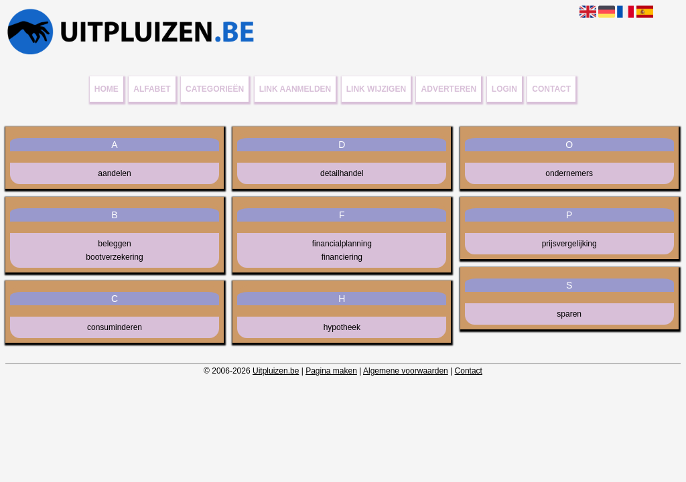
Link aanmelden (295, 89)
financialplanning (342, 243)
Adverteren (449, 89)
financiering (342, 257)
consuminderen (114, 327)
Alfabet (151, 89)
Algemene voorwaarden (405, 371)
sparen (569, 314)
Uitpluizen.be (276, 371)
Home (106, 89)
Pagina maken (331, 371)
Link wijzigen (376, 89)
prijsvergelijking (569, 243)
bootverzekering (114, 257)
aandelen (114, 173)
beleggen (114, 243)
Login (504, 89)
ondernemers (569, 173)
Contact (551, 89)
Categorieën (215, 89)
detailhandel (342, 173)
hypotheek (342, 327)
